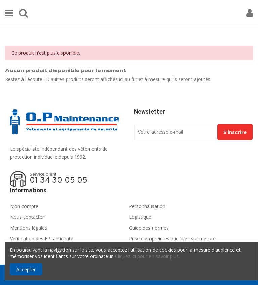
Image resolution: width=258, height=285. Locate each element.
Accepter (26, 269)
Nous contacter (27, 217)
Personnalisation (147, 206)
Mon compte (24, 206)
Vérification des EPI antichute (41, 238)
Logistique (140, 217)
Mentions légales (28, 228)
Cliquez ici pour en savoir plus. (147, 256)
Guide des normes (149, 228)
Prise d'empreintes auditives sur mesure (172, 238)
